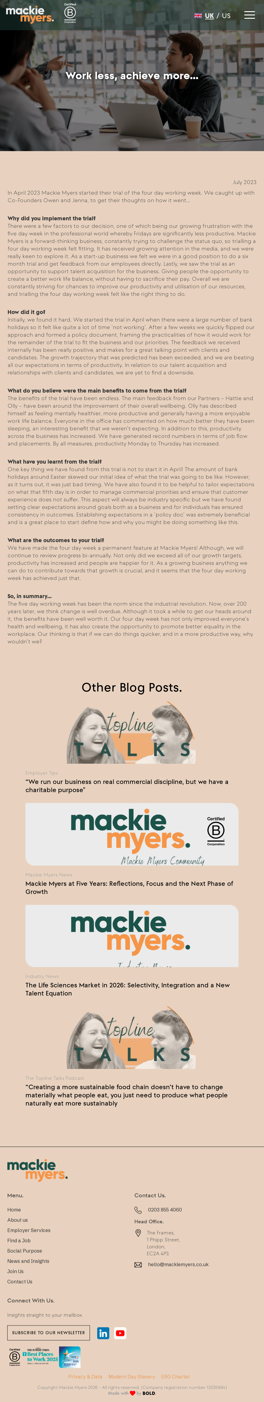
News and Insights (28, 1272)
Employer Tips (41, 773)
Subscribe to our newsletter (48, 1343)
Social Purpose (24, 1261)
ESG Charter (175, 1377)
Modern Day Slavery (131, 1377)
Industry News (42, 976)
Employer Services (29, 1241)
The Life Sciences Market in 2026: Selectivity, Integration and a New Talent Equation (127, 989)
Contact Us (19, 1292)
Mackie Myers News (48, 875)
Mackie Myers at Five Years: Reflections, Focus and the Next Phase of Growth (129, 887)
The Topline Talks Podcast (54, 1078)
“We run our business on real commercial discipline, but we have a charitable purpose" (127, 786)
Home (14, 1220)
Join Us (15, 1282)
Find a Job (19, 1251)
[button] (249, 13)
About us (17, 1231)
